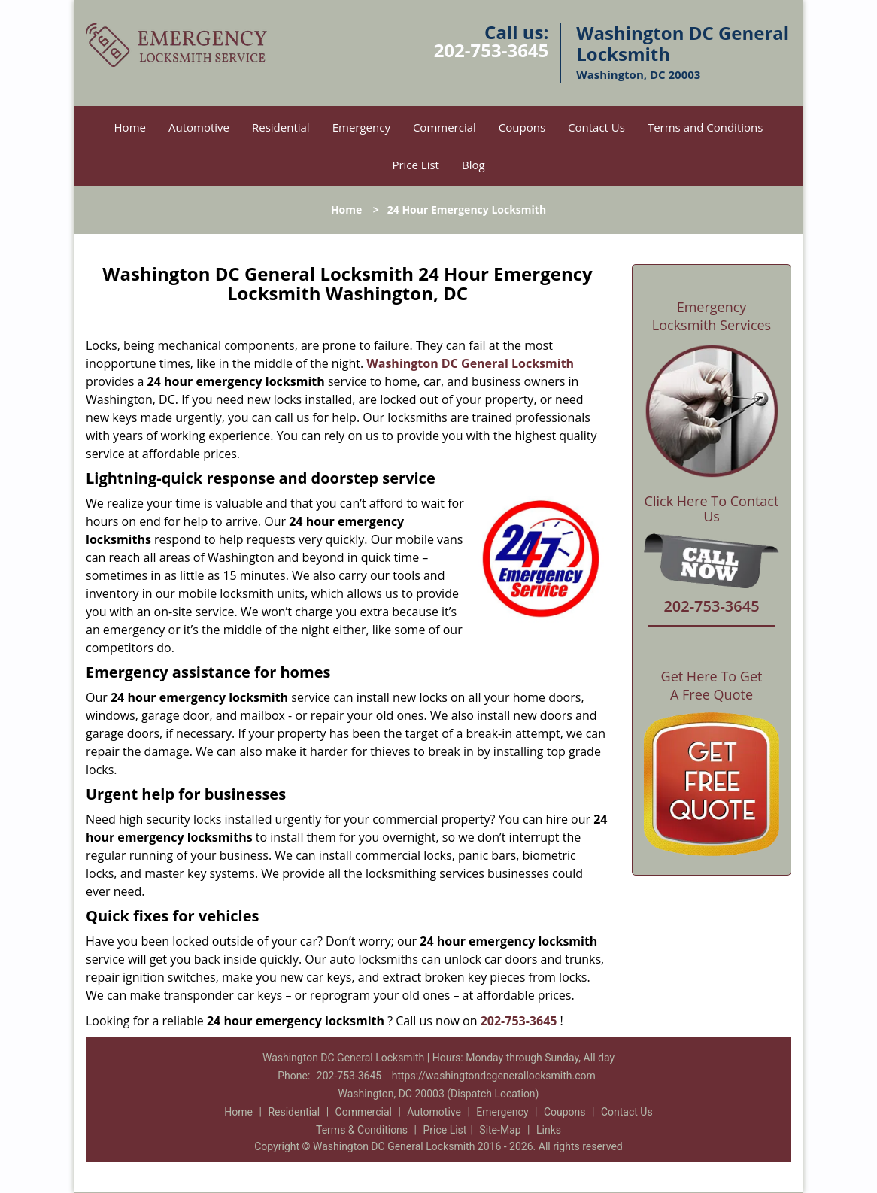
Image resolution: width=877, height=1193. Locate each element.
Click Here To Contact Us (712, 509)
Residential (281, 127)
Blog (473, 164)
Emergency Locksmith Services (711, 316)
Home (130, 127)
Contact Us (596, 127)
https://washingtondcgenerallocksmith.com (494, 1076)
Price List (415, 164)
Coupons (522, 127)
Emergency (361, 127)
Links (548, 1130)
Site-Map (499, 1130)
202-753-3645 (491, 50)
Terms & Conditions (362, 1130)
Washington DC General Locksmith (470, 363)
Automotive (198, 127)
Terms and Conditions (705, 127)
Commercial (444, 127)
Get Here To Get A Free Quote (712, 685)
